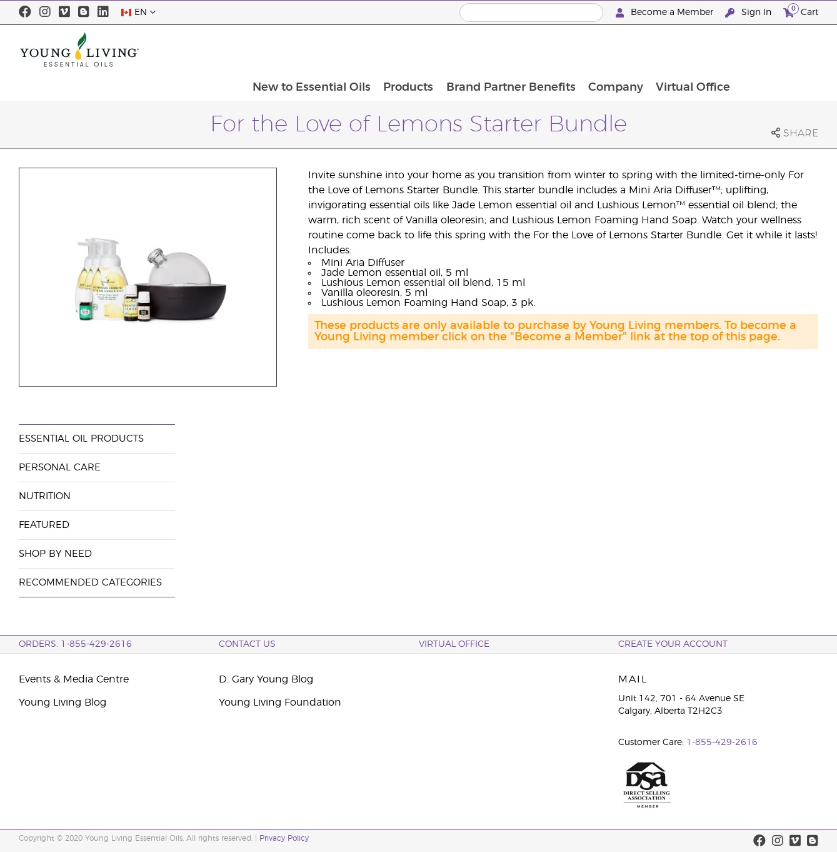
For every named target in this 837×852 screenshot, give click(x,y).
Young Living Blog (62, 702)
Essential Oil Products (81, 439)
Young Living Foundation (280, 702)
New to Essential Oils (388, 49)
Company (695, 49)
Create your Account (673, 644)
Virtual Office (774, 49)
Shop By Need (55, 554)
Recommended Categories (90, 582)
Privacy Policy (284, 838)
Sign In (749, 13)
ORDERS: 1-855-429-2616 (75, 644)
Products (486, 49)
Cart (800, 11)
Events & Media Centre (74, 679)
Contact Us (247, 644)
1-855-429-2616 (722, 742)
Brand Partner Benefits (589, 49)
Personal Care (60, 467)
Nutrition (45, 496)
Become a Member (666, 13)
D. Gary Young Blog (266, 679)
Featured (44, 525)
